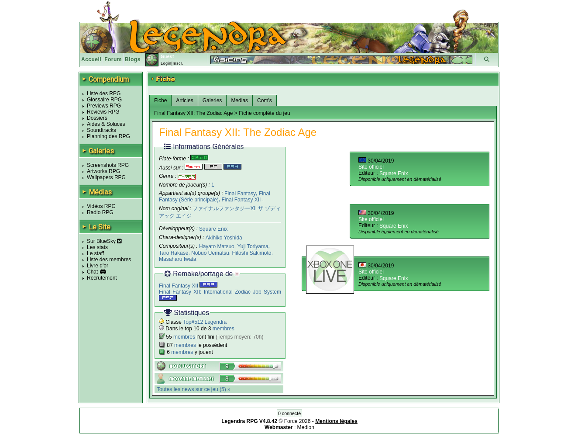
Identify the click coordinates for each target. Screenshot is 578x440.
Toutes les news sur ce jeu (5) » (194, 389)
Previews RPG (104, 106)
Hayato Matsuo (216, 246)
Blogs (133, 59)
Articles (184, 100)
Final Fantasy (240, 193)
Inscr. (177, 63)
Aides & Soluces (106, 124)
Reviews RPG (103, 112)
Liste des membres (109, 259)
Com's (264, 100)
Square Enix (213, 229)
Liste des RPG (103, 93)
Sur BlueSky (104, 241)
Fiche (160, 100)
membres (223, 329)
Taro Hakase (173, 252)
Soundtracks (101, 130)
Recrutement (102, 278)
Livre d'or (97, 266)
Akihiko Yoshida (224, 238)
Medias (239, 100)
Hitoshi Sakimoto (251, 252)
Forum (113, 59)
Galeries (212, 100)
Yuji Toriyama (252, 246)
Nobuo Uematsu (210, 252)
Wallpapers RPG (106, 177)
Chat (92, 272)
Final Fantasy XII (241, 200)
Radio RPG (100, 212)
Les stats (97, 247)
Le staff (95, 253)
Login (166, 63)
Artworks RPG (103, 171)
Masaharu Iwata (177, 259)
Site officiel (371, 167)
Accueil (91, 59)
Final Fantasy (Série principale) (214, 196)
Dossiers (97, 118)
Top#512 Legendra (205, 322)
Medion (305, 427)
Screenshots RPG (108, 165)
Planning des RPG (108, 136)
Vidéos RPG (101, 206)
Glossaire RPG (104, 100)
